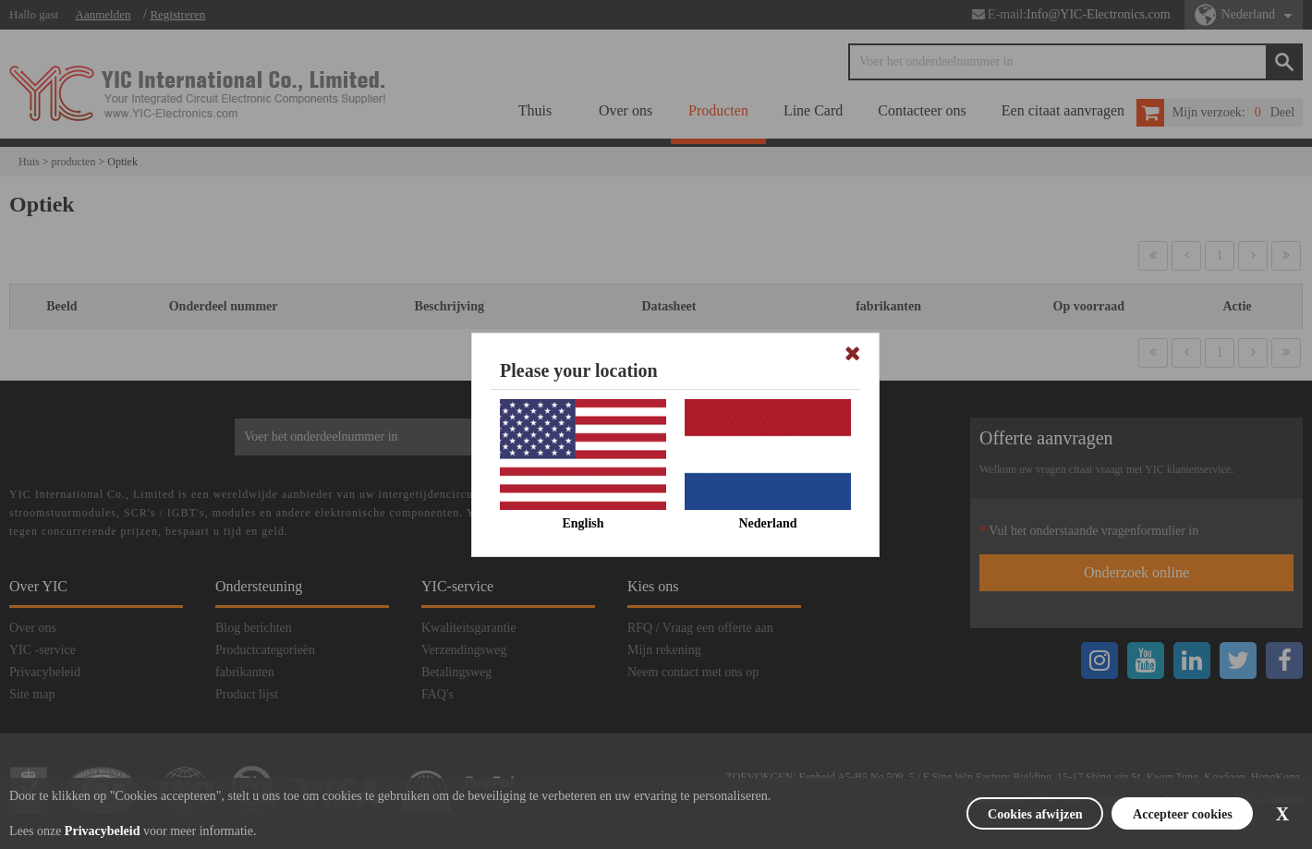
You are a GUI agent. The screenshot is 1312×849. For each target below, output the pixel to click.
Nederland (768, 523)
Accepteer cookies (1162, 814)
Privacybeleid (102, 831)
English (582, 523)
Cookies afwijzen (990, 814)
